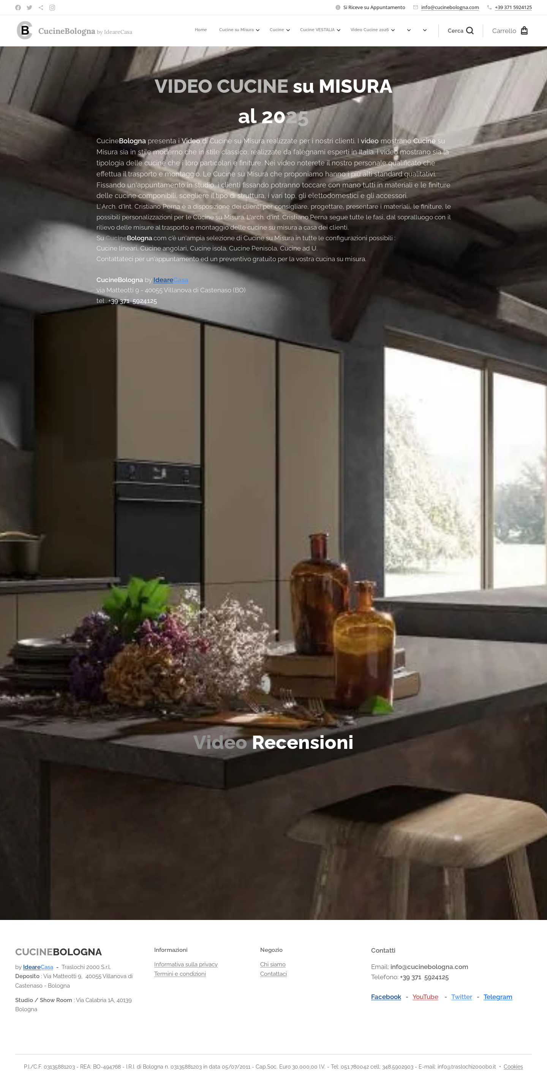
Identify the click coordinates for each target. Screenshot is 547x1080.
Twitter (461, 997)
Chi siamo (273, 964)
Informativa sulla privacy (186, 964)
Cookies (513, 1067)
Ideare (163, 280)
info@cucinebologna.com (450, 7)
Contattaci (273, 974)
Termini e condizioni (180, 974)
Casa (180, 280)
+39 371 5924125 (513, 7)
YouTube (425, 997)
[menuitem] (315, 30)
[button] (460, 30)
